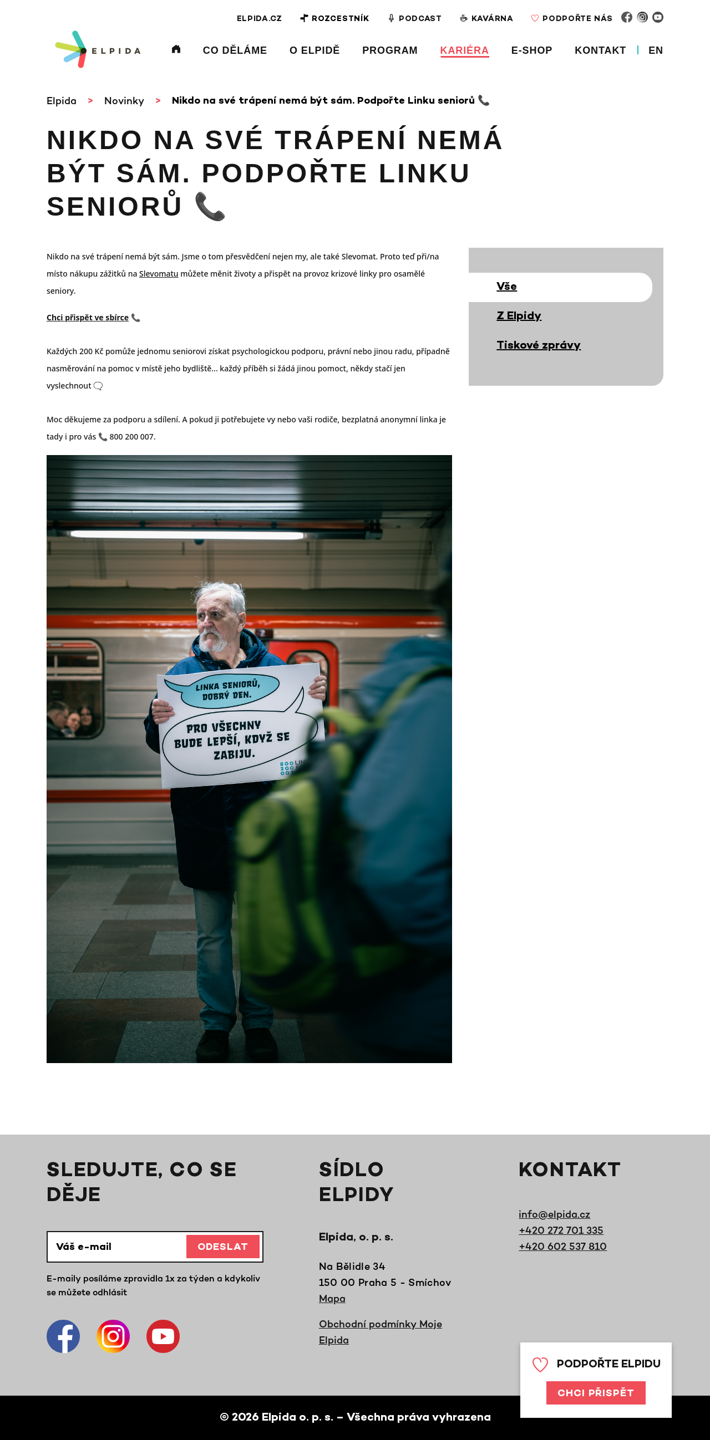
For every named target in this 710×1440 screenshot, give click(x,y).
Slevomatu (159, 273)
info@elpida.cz (554, 1214)
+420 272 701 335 (561, 1230)
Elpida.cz (258, 19)
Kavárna (486, 19)
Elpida (62, 100)
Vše (506, 287)
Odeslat (222, 1248)
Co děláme (235, 49)
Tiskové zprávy (538, 346)
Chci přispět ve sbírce (88, 317)
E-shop (531, 49)
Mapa (332, 1298)
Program (390, 49)
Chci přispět (596, 1394)
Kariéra (464, 49)
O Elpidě (315, 49)
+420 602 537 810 (563, 1246)
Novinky (124, 100)
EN (655, 49)
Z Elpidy (518, 316)
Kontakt (600, 49)
